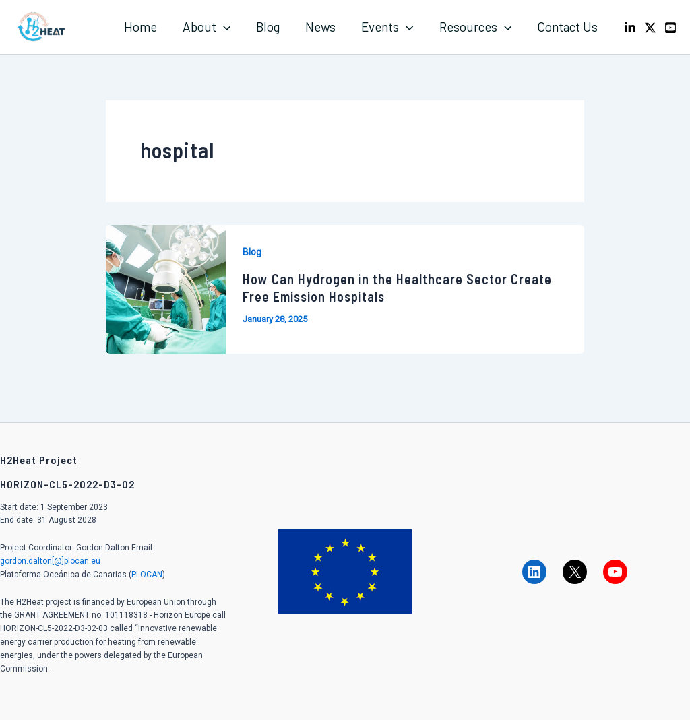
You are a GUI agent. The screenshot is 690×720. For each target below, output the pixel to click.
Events (387, 27)
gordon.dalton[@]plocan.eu (50, 561)
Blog (268, 26)
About (206, 27)
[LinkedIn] (630, 28)
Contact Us (567, 26)
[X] (650, 28)
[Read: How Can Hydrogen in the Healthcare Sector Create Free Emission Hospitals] (166, 288)
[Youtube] (670, 28)
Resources (475, 27)
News (320, 26)
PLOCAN (146, 574)
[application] (223, 27)
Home (140, 26)
